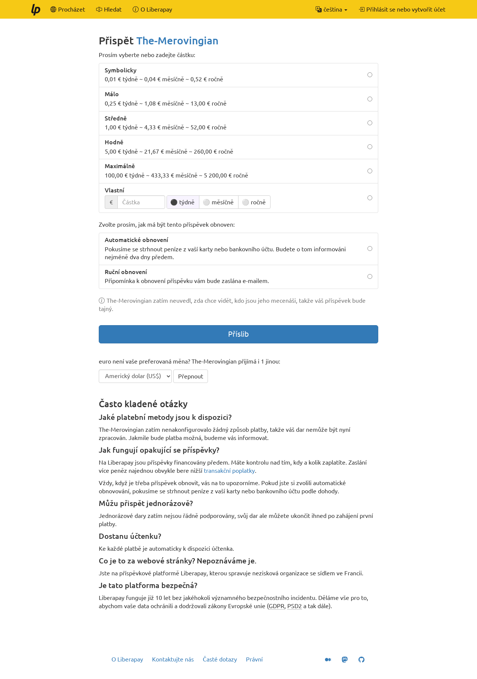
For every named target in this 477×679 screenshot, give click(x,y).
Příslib (238, 334)
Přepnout (190, 376)
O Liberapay (127, 659)
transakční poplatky (229, 470)
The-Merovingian (177, 40)
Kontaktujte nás (173, 659)
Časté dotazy (220, 659)
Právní (254, 659)
